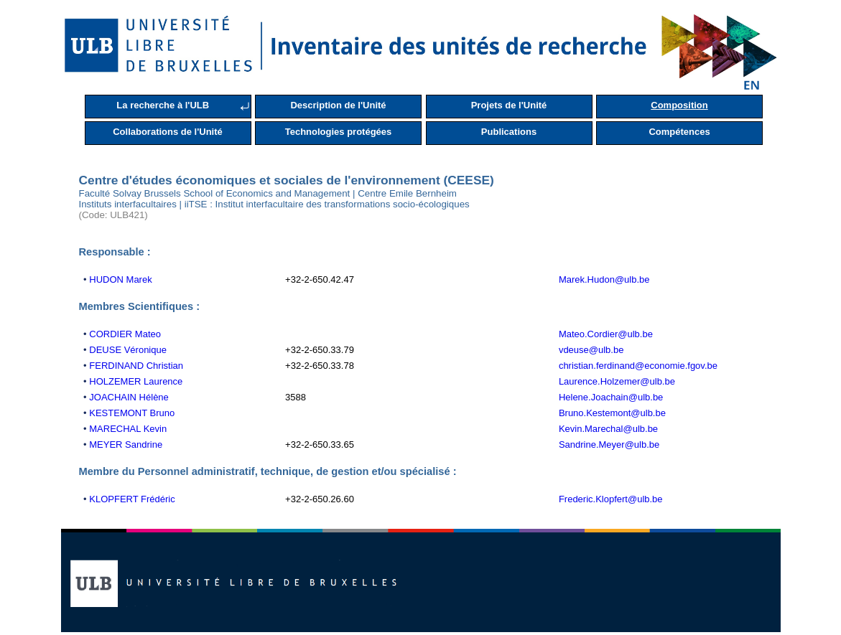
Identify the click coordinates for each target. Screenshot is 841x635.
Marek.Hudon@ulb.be (604, 279)
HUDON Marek (120, 279)
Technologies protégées (338, 131)
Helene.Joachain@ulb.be (611, 397)
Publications (508, 131)
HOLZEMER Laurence (135, 381)
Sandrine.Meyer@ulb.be (609, 444)
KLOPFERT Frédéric (132, 499)
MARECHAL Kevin (128, 428)
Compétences (679, 131)
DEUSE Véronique (128, 349)
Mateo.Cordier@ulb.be (606, 334)
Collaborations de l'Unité (168, 131)
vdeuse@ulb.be (591, 349)
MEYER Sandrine (125, 444)
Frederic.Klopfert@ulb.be (611, 499)
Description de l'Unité (338, 105)
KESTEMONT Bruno (132, 413)
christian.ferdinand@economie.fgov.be (638, 365)
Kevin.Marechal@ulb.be (608, 428)
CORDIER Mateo (125, 334)
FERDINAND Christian (136, 365)
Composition (679, 105)
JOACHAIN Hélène (129, 397)
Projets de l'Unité (509, 105)
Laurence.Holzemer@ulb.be (617, 381)
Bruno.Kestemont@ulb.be (612, 413)
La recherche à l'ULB (162, 105)
